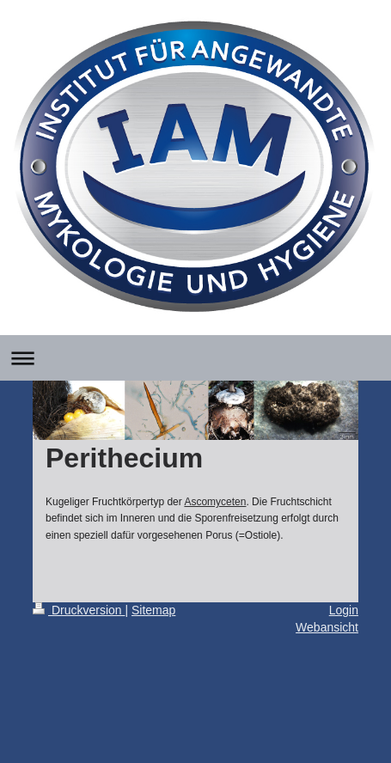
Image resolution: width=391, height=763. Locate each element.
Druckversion (79, 610)
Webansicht (327, 627)
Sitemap (153, 610)
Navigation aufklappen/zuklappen (195, 357)
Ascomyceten (215, 502)
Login (343, 610)
